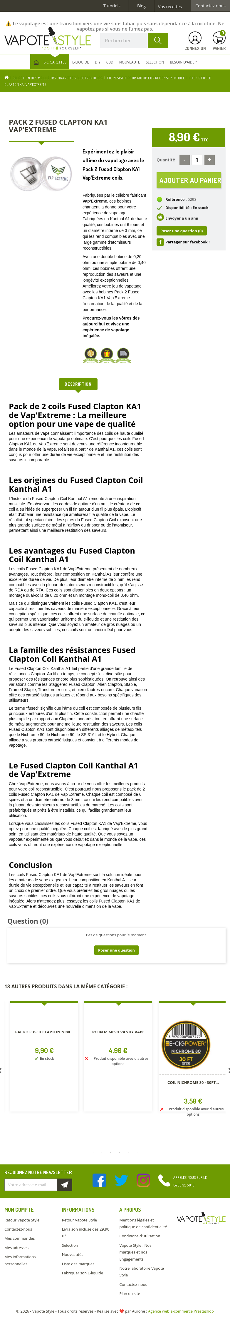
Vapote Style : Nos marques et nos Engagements (135, 1252)
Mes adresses (16, 1247)
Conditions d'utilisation (139, 1236)
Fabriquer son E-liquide (82, 1273)
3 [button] (111, 1153)
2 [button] (102, 1153)
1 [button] (93, 1153)
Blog (141, 6)
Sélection (70, 1245)
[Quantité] (197, 160)
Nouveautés (72, 1254)
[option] (44, 1038)
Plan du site (129, 1293)
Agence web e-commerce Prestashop (181, 1311)
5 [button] (128, 1153)
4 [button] (119, 1153)
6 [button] (137, 1153)
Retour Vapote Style (21, 1220)
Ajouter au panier (190, 180)
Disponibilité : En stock (187, 208)
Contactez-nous (210, 6)
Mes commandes (19, 1238)
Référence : (176, 200)
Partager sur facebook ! (187, 242)
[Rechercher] (134, 40)
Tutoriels (111, 6)
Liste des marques (78, 1263)
